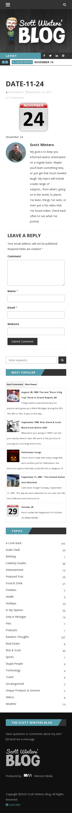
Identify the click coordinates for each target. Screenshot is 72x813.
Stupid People (36, 664)
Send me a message (20, 739)
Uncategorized (36, 684)
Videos (36, 697)
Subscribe (13, 804)
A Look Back (22, 62)
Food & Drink (36, 583)
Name (12, 291)
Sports (36, 657)
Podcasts (36, 630)
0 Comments (16, 97)
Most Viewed (31, 384)
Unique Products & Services (36, 691)
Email (12, 307)
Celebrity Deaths (36, 563)
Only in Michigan (36, 617)
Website (13, 324)
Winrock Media (37, 776)
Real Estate (36, 644)
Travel (36, 677)
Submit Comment (22, 341)
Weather (36, 704)
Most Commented (15, 384)
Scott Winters (16, 92)
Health (36, 597)
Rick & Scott (36, 650)
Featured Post (36, 577)
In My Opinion (36, 610)
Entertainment (36, 570)
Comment (14, 256)
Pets (36, 624)
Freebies (36, 590)
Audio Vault (36, 550)
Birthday (36, 557)
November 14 (43, 62)
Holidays (36, 603)
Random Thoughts (36, 637)
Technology (36, 670)
